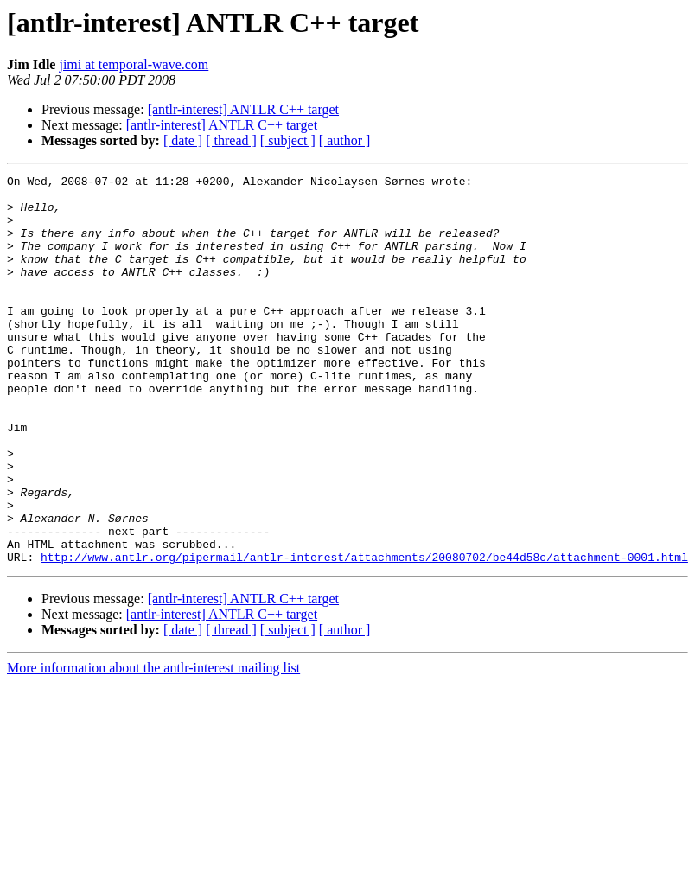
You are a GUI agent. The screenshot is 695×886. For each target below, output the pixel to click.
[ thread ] (231, 140)
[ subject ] (288, 140)
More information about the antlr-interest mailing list (153, 745)
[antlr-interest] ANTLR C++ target (243, 109)
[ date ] (182, 140)
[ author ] (345, 140)
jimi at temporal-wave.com (133, 64)
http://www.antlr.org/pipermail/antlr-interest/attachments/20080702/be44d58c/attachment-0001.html (364, 634)
